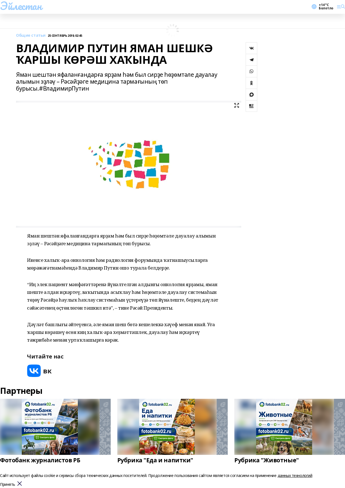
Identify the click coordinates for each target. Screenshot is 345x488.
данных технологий (295, 475)
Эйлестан (21, 5)
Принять (7, 484)
